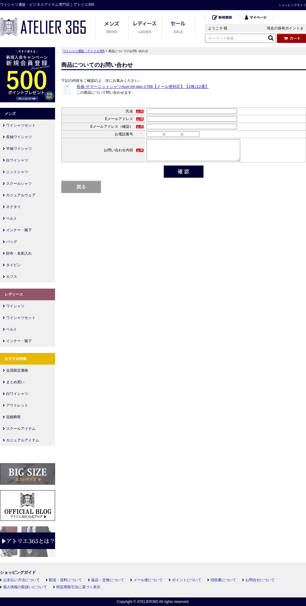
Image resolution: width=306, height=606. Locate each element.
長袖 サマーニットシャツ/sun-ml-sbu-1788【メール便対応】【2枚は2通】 (142, 86)
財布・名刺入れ (19, 253)
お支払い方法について (21, 580)
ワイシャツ (15, 306)
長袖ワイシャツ (19, 137)
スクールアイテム (20, 428)
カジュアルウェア (20, 195)
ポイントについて (186, 580)
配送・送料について (65, 580)
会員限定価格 (17, 370)
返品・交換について (107, 580)
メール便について (148, 580)
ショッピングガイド (292, 5)
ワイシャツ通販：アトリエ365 (84, 51)
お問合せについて (260, 580)
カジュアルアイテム (22, 440)
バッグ (11, 242)
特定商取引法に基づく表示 (78, 587)
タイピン (13, 265)
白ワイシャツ (17, 160)
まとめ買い (15, 382)
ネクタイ (13, 207)
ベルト (11, 218)
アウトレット (17, 405)
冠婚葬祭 (13, 417)
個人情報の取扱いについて (25, 587)
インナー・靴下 (19, 230)
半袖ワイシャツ (19, 148)
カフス (11, 277)
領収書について (223, 580)
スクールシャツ (19, 183)
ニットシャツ (17, 172)
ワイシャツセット (20, 125)
